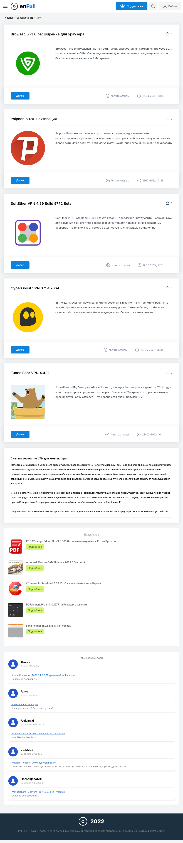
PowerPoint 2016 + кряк (24, 704)
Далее (20, 95)
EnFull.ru (23, 830)
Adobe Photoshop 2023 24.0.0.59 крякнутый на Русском (43, 675)
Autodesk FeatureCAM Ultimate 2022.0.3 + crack (38, 733)
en (28, 6)
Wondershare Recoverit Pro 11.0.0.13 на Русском (38, 791)
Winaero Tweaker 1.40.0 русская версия (33, 762)
